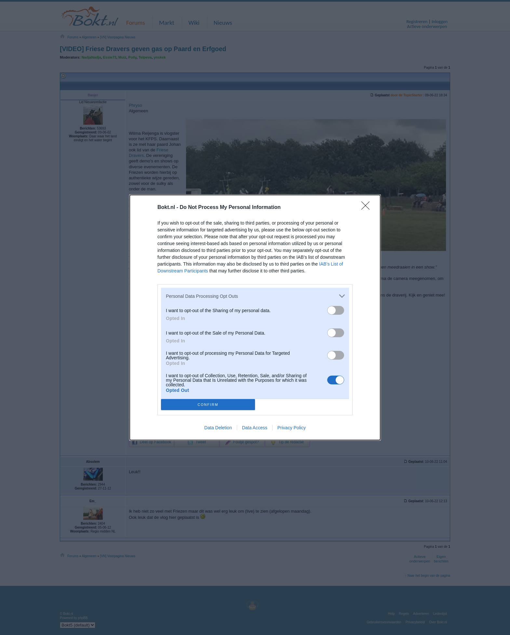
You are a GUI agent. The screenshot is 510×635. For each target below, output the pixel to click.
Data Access (254, 427)
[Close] (367, 207)
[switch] (335, 310)
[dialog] (255, 317)
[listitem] (255, 296)
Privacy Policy (291, 427)
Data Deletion (218, 427)
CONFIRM (208, 404)
